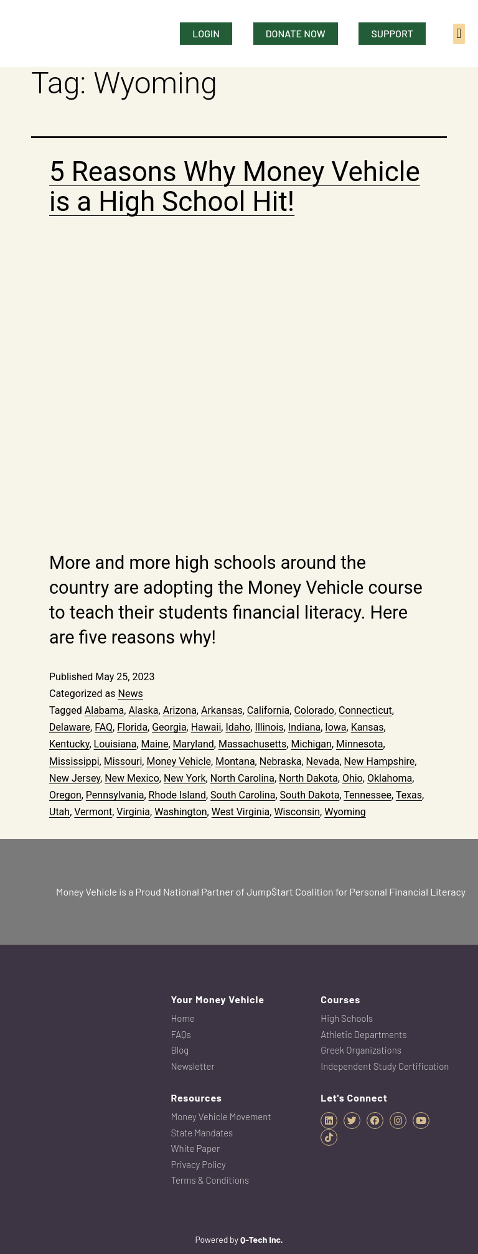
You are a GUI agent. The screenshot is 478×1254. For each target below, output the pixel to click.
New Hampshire (379, 761)
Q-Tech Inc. (261, 1239)
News (130, 694)
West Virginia (241, 812)
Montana (235, 761)
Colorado (314, 710)
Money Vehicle (178, 761)
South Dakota (310, 795)
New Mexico (132, 778)
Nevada (323, 761)
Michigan (311, 744)
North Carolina (242, 778)
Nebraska (281, 761)
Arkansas (222, 710)
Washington (180, 812)
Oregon (65, 795)
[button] (459, 34)
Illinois (269, 727)
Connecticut (365, 710)
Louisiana (115, 744)
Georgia (169, 727)
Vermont (93, 812)
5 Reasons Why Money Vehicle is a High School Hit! (234, 187)
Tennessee (367, 795)
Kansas (367, 727)
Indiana (304, 727)
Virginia (133, 812)
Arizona (180, 710)
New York (185, 778)
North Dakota (308, 778)
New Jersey (74, 778)
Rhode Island (177, 795)
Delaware (69, 727)
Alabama (104, 710)
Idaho (237, 727)
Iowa (335, 727)
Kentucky (69, 744)
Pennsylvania (115, 795)
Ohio (352, 778)
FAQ (104, 727)
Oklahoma (389, 778)
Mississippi (74, 761)
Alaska (143, 710)
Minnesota (359, 744)
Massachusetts (252, 744)
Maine (155, 744)
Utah (59, 812)
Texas (409, 795)
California (268, 710)
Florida (132, 727)
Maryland (193, 744)
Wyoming (345, 812)
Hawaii (206, 727)
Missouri (123, 761)
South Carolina (242, 795)
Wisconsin (297, 812)
